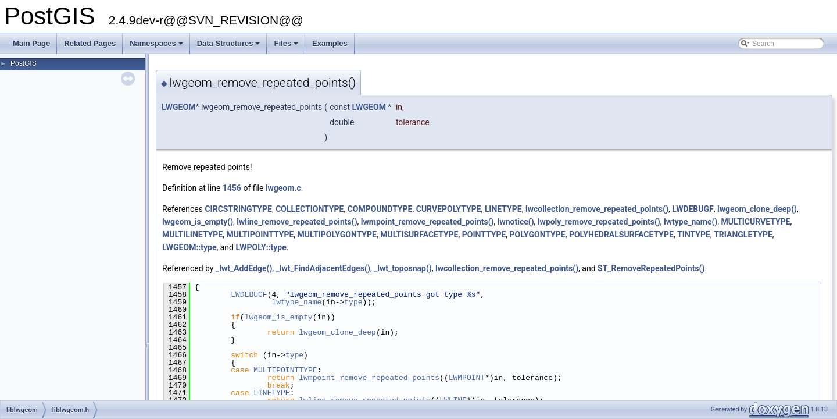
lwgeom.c (283, 188)
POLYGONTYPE (538, 234)
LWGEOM (178, 107)
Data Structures (229, 46)
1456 (232, 188)
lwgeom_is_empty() (197, 221)
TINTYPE (693, 234)
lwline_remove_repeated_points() (297, 221)
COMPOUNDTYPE (380, 209)
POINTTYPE (484, 234)
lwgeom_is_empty (279, 317)
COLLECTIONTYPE (310, 209)
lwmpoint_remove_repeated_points (369, 377)
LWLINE (453, 400)
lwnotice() (516, 221)
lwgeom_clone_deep (337, 332)
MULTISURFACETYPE (419, 234)
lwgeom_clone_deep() (757, 209)
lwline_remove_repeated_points (364, 400)
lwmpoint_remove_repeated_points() (427, 221)
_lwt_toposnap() (403, 268)
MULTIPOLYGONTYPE (337, 234)
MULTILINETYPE (192, 234)
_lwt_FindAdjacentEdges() (323, 268)
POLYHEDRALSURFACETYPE (621, 234)
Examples (330, 43)
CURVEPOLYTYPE (448, 209)
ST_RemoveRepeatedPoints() (651, 268)
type (353, 302)
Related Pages (90, 43)
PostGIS (23, 63)
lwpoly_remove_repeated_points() (599, 221)
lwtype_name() (690, 221)
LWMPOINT (467, 377)
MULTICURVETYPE (756, 221)
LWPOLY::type (260, 247)
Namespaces (157, 46)
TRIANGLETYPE (743, 234)
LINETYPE (503, 209)
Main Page (31, 43)
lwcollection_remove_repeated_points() (596, 209)
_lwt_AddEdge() (244, 268)
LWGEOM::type (189, 247)
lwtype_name (296, 302)
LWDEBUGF (692, 209)
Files (287, 46)
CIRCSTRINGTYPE (238, 209)
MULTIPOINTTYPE (260, 234)
